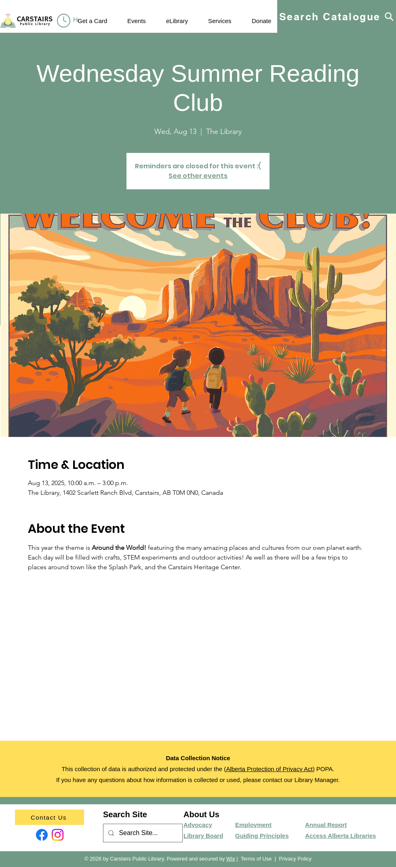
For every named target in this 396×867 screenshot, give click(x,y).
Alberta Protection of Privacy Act (269, 768)
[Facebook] (42, 835)
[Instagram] (57, 835)
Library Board (203, 835)
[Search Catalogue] (336, 16)
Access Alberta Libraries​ (340, 835)
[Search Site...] (142, 833)
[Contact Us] (49, 817)
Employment (253, 824)
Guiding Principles (262, 835)
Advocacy (197, 824)
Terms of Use (256, 859)
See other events (198, 175)
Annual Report (326, 824)
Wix (230, 859)
